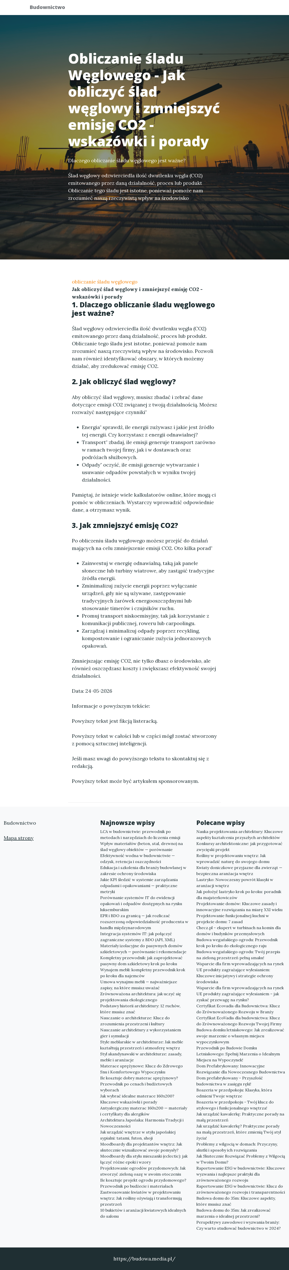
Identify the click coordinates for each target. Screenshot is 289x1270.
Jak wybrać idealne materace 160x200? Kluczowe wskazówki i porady (137, 1098)
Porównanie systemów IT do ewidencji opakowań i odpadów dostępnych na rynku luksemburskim (141, 903)
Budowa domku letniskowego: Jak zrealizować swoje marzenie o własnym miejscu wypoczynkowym (240, 1035)
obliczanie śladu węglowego (104, 281)
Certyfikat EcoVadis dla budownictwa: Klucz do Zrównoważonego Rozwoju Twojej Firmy (238, 1020)
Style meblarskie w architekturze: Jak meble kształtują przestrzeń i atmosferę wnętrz (141, 1044)
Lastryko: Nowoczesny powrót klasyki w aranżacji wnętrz (234, 882)
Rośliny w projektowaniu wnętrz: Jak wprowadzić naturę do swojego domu (232, 858)
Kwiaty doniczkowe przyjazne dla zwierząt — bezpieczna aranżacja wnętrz (239, 870)
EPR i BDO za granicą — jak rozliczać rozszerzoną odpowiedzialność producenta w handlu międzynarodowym (144, 921)
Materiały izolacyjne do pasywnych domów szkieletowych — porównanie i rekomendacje (143, 948)
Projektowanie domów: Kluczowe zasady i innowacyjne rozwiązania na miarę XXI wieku (239, 906)
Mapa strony (19, 838)
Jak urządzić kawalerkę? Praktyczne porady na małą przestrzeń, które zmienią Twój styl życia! (238, 1132)
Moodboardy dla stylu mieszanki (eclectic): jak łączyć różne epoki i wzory (144, 1159)
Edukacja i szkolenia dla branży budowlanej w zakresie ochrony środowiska (143, 870)
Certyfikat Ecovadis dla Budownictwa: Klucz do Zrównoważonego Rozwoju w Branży (238, 1008)
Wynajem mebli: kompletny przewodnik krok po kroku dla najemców (142, 972)
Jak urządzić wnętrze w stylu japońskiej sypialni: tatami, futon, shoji (138, 1135)
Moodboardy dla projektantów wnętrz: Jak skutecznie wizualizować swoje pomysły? (141, 1147)
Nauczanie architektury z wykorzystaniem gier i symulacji (140, 1032)
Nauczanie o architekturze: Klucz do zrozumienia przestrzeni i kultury (135, 1020)
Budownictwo (51, 8)
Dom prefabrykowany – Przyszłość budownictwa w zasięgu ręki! (229, 1080)
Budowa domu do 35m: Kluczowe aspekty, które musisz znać (236, 1201)
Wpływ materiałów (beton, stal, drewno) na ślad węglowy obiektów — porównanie (141, 846)
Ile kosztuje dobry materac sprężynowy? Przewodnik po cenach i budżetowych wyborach (139, 1083)
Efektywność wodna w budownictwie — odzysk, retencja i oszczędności (137, 858)
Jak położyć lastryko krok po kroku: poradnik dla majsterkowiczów (238, 894)
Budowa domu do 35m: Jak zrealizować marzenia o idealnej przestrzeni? (233, 1213)
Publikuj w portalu (182, 9)
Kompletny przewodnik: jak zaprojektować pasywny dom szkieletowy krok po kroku (141, 960)
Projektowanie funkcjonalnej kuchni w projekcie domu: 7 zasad (232, 918)
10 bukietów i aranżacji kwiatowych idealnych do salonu (143, 1213)
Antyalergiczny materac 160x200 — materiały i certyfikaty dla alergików (143, 1110)
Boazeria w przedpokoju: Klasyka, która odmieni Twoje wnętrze (234, 1092)
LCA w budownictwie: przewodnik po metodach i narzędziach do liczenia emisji (140, 834)
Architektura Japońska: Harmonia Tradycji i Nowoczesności (142, 1122)
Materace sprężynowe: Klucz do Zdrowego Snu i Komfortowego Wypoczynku (141, 1068)
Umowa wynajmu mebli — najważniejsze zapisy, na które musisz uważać (138, 984)
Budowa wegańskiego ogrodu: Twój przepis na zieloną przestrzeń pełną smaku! (238, 954)
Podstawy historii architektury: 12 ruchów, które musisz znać (140, 1008)
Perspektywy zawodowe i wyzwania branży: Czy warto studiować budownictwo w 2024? (238, 1225)
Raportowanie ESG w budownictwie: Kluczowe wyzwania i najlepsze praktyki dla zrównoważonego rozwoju (240, 1174)
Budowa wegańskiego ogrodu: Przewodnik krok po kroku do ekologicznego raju (237, 942)
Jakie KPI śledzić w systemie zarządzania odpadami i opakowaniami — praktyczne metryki (139, 885)
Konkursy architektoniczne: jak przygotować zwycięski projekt (239, 846)
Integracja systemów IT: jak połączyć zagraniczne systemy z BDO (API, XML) (137, 936)
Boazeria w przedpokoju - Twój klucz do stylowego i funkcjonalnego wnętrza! (235, 1104)
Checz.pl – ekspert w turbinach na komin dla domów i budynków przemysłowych (238, 930)
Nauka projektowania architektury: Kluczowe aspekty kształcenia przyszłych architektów (239, 834)
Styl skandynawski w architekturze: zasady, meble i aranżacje (141, 1056)
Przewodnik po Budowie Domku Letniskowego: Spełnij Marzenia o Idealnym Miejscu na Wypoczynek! (238, 1053)
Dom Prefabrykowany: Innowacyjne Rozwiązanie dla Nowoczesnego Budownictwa (240, 1068)
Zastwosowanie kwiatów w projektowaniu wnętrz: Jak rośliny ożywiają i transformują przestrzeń (141, 1198)
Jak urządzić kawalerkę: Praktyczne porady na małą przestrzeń (240, 1116)
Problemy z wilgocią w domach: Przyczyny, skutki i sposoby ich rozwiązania (237, 1147)
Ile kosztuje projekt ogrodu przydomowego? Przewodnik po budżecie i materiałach (143, 1183)
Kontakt (247, 9)
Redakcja (219, 9)
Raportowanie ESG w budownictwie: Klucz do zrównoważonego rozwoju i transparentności (240, 1189)
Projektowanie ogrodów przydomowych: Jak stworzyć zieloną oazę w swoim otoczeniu (143, 1171)
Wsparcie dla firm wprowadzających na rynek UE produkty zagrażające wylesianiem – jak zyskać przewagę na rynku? (240, 993)
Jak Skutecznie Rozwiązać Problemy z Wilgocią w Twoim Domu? (240, 1159)
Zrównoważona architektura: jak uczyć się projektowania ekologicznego (140, 996)
